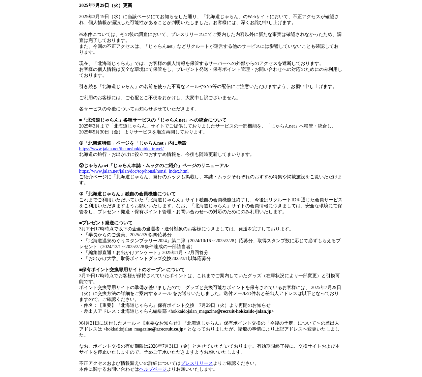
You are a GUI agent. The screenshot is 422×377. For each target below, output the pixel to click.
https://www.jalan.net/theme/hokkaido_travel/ (121, 148)
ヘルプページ (153, 369)
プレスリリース (197, 363)
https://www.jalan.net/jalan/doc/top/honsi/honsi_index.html (134, 171)
